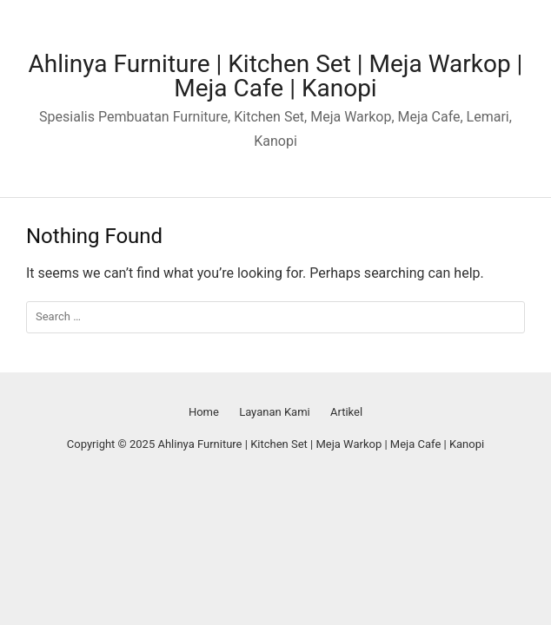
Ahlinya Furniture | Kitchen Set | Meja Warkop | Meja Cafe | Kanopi (276, 75)
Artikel (346, 411)
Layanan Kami (274, 411)
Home (204, 411)
